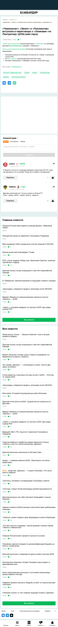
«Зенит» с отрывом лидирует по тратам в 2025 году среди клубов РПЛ (26, 308)
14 (11, 265)
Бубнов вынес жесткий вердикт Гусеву (18, 252)
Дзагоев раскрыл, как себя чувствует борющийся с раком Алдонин (26, 498)
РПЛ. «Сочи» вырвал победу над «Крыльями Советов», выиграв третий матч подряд (28, 261)
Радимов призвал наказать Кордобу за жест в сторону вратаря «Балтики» (28, 584)
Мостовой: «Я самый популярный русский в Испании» (24, 393)
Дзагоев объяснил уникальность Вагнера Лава (21, 452)
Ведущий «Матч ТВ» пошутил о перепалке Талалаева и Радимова (25, 433)
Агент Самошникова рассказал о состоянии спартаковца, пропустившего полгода (26, 573)
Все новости (29, 320)
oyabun (12, 164)
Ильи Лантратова (15, 46)
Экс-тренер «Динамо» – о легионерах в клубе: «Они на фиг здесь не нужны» (26, 366)
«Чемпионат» (16, 67)
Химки (6, 77)
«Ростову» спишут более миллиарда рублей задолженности (27, 489)
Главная (5, 19)
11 (11, 312)
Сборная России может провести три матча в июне (23, 536)
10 (11, 539)
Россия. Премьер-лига (12, 73)
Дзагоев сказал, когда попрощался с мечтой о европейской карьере (27, 272)
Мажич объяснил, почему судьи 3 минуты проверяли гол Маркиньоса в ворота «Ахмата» (25, 356)
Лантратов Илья (18, 77)
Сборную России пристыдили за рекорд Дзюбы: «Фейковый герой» (27, 227)
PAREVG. (12, 187)
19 (11, 549)
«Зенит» (5, 44)
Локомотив (45, 73)
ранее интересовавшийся (16, 49)
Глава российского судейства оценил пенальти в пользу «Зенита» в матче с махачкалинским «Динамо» (25, 443)
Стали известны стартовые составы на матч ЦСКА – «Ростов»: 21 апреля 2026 (28, 376)
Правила (47, 611)
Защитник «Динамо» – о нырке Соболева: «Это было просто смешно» (27, 472)
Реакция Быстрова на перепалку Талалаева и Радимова (25, 236)
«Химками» (40, 44)
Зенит (34, 73)
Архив (3, 611)
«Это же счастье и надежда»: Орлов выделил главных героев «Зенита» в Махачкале (27, 527)
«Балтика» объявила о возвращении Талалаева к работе (25, 481)
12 (11, 447)
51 (11, 587)
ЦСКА (4, 49)
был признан (12, 58)
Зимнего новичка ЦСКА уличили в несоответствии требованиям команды (28, 508)
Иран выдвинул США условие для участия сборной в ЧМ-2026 (27, 244)
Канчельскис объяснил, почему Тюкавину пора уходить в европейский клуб (26, 563)
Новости (12, 19)
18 (11, 520)
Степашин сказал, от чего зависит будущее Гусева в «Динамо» (28, 593)
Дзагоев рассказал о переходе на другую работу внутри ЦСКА (28, 554)
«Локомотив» (14, 44)
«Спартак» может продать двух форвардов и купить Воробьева (28, 517)
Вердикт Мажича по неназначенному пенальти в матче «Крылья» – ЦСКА (25, 298)
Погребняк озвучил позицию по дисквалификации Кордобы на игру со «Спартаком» (28, 545)
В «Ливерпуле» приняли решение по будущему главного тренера (29, 281)
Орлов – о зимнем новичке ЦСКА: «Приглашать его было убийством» (26, 461)
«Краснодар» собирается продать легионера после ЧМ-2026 (27, 289)
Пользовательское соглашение (29, 611)
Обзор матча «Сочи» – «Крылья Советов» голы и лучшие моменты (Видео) (25, 335)
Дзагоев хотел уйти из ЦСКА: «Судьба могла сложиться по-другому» (26, 403)
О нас (12, 611)
